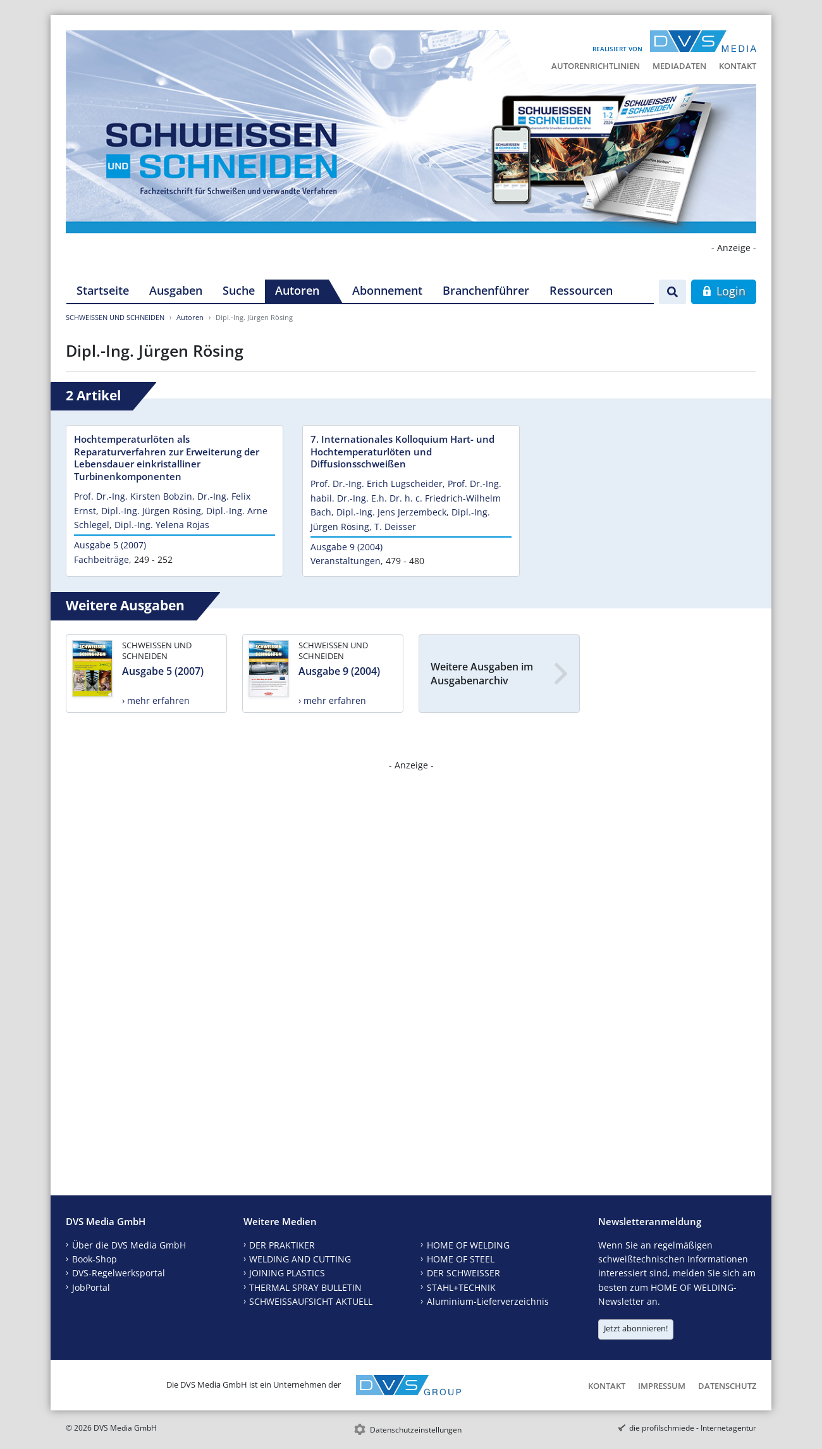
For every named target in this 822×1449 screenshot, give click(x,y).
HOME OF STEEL (460, 1259)
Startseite (103, 290)
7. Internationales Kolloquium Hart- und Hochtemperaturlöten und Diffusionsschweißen (402, 452)
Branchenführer (486, 290)
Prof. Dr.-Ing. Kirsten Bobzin (133, 496)
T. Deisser (395, 527)
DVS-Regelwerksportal (118, 1273)
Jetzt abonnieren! (636, 1328)
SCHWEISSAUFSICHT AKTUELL (310, 1301)
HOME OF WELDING (468, 1245)
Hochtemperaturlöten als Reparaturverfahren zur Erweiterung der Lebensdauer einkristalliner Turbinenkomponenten (166, 458)
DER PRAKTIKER (282, 1245)
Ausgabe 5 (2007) (110, 545)
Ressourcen (581, 290)
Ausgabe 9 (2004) (346, 547)
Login (723, 291)
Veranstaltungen (345, 561)
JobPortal (91, 1287)
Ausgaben (175, 290)
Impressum (661, 1385)
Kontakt (737, 65)
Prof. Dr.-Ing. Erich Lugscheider (376, 484)
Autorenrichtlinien (595, 65)
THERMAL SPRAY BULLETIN (305, 1287)
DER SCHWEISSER (463, 1273)
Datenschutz (727, 1385)
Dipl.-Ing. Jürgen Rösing (151, 511)
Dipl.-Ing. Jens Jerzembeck (391, 512)
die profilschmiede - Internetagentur (692, 1427)
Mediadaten (679, 65)
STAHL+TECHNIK (461, 1287)
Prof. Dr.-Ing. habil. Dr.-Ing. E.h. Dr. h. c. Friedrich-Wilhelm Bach (405, 498)
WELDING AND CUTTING (300, 1259)
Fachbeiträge (101, 559)
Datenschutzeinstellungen (416, 1429)
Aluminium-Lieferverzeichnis (488, 1301)
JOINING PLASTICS (287, 1273)
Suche (239, 290)
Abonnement (387, 290)
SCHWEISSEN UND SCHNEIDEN (115, 317)
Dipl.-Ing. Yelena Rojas (161, 525)
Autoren (297, 290)
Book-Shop (94, 1259)
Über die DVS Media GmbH (129, 1245)
